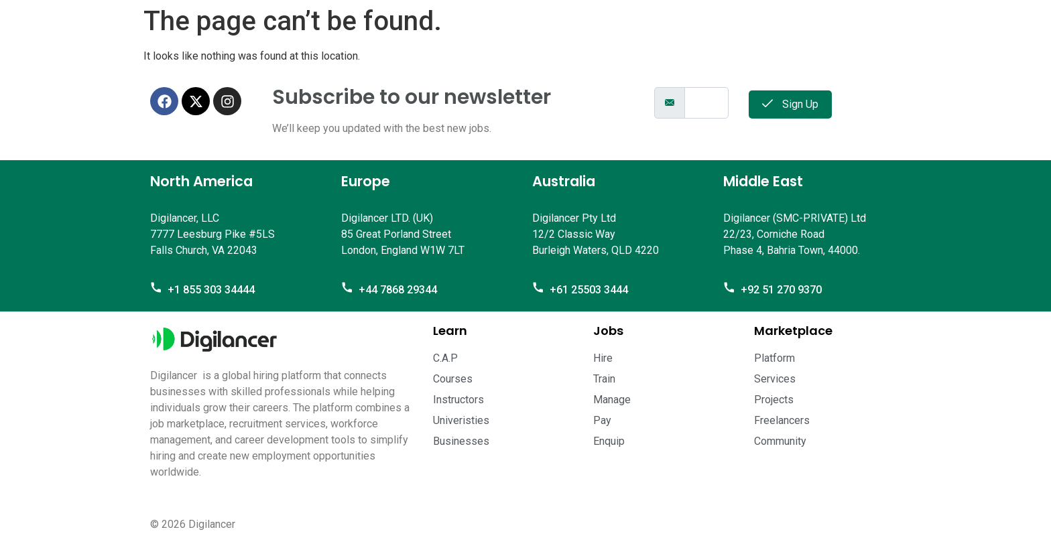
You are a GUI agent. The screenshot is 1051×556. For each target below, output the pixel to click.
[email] (706, 103)
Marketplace (793, 330)
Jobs (608, 330)
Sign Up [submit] (790, 104)
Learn (450, 330)
